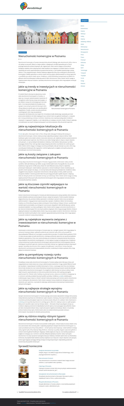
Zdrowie (83, 86)
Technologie (84, 70)
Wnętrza (83, 83)
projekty (61, 276)
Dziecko (83, 31)
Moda (82, 44)
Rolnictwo (83, 62)
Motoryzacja (84, 47)
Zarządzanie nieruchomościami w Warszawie (52, 374)
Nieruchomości (22, 52)
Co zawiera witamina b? (70, 392)
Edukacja (83, 33)
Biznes (82, 26)
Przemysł (83, 60)
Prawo (82, 57)
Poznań (20, 134)
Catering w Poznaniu (45, 366)
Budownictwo (84, 28)
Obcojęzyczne (84, 52)
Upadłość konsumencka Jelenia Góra (29, 392)
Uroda (82, 78)
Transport (83, 73)
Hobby (82, 36)
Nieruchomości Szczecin (46, 358)
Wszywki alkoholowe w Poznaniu (48, 382)
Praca (82, 54)
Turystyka (83, 75)
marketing (21, 302)
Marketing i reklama (86, 41)
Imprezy (83, 39)
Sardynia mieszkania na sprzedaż (49, 350)
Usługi (82, 81)
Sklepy (82, 65)
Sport (82, 67)
